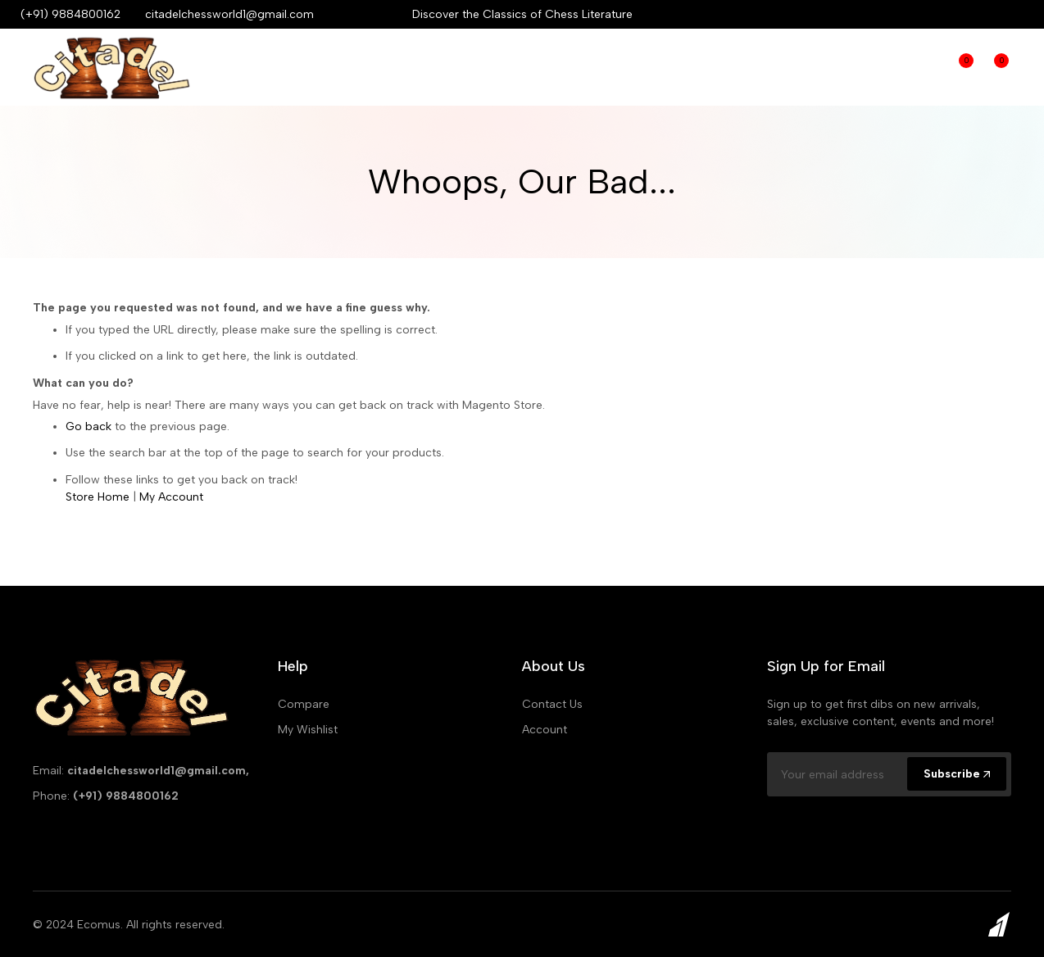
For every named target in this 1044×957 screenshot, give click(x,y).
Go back (88, 426)
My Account (171, 497)
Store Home (97, 497)
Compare (921, 67)
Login (887, 67)
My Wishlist (308, 730)
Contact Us (552, 704)
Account (544, 730)
